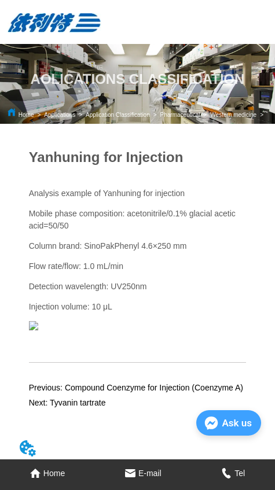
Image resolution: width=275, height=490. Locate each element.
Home (26, 115)
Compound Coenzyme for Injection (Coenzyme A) (154, 387)
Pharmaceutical (180, 115)
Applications (59, 115)
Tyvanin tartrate (78, 402)
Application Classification (118, 115)
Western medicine (233, 115)
